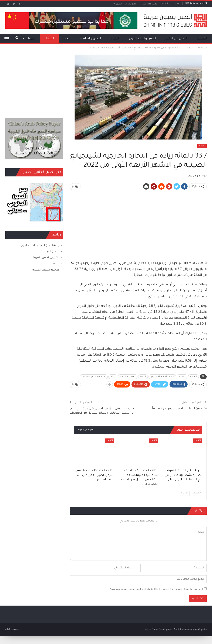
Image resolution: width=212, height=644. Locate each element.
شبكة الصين (52, 264)
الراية (7, 629)
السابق (196, 492)
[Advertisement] (138, 223)
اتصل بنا (164, 3)
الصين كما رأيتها (150, 4)
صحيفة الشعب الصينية (46, 270)
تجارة (112, 376)
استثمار (193, 376)
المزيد (31, 38)
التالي (184, 492)
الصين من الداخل (176, 38)
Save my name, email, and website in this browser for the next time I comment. (156, 589)
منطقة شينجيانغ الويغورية (93, 376)
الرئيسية (202, 38)
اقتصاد (49, 38)
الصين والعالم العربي (142, 38)
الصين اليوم (52, 251)
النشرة (115, 38)
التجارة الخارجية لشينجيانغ (162, 376)
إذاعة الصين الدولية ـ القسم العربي (39, 245)
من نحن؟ (176, 3)
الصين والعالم (92, 38)
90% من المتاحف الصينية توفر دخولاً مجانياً (179, 408)
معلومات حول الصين (126, 4)
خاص (67, 38)
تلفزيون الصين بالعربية (46, 257)
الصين (143, 376)
